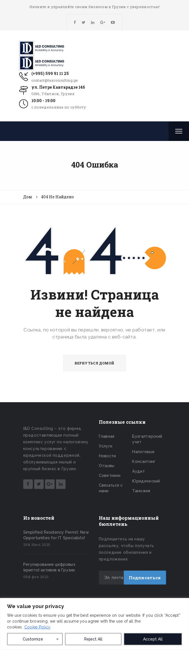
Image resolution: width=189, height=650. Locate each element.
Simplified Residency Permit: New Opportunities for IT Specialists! (56, 535)
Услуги (106, 446)
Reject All (93, 639)
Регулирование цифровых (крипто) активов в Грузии (49, 567)
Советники (110, 475)
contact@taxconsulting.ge (54, 80)
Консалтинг (143, 461)
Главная (107, 436)
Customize (33, 639)
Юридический (146, 481)
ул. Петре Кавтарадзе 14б (58, 87)
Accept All (153, 639)
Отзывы (107, 465)
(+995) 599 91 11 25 (50, 73)
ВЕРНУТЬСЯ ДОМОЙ (94, 363)
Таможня (141, 491)
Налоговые (143, 451)
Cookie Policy (37, 627)
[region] (94, 624)
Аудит (138, 471)
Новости (107, 456)
